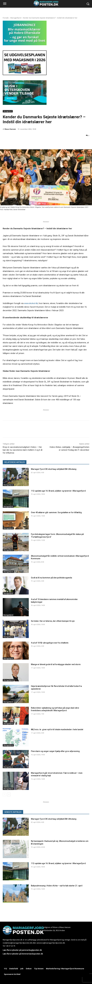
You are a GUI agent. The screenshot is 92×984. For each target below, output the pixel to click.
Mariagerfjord (15, 18)
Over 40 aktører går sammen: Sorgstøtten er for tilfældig (56, 512)
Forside (6, 18)
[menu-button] (4, 4)
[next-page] (9, 794)
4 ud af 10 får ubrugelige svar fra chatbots (49, 643)
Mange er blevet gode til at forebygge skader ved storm (56, 664)
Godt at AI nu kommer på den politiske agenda (51, 578)
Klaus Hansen (10, 129)
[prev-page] (4, 794)
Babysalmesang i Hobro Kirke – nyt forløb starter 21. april (56, 886)
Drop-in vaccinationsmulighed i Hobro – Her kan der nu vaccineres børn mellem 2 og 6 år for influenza (23, 450)
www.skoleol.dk (31, 303)
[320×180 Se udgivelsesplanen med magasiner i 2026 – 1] (25, 74)
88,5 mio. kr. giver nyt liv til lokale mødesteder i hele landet (57, 729)
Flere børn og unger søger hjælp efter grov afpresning (55, 751)
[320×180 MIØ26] (25, 104)
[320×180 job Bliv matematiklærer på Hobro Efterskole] (25, 44)
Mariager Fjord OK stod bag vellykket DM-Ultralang (53, 469)
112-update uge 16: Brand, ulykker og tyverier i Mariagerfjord (58, 491)
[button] (88, 4)
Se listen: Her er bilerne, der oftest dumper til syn (53, 621)
